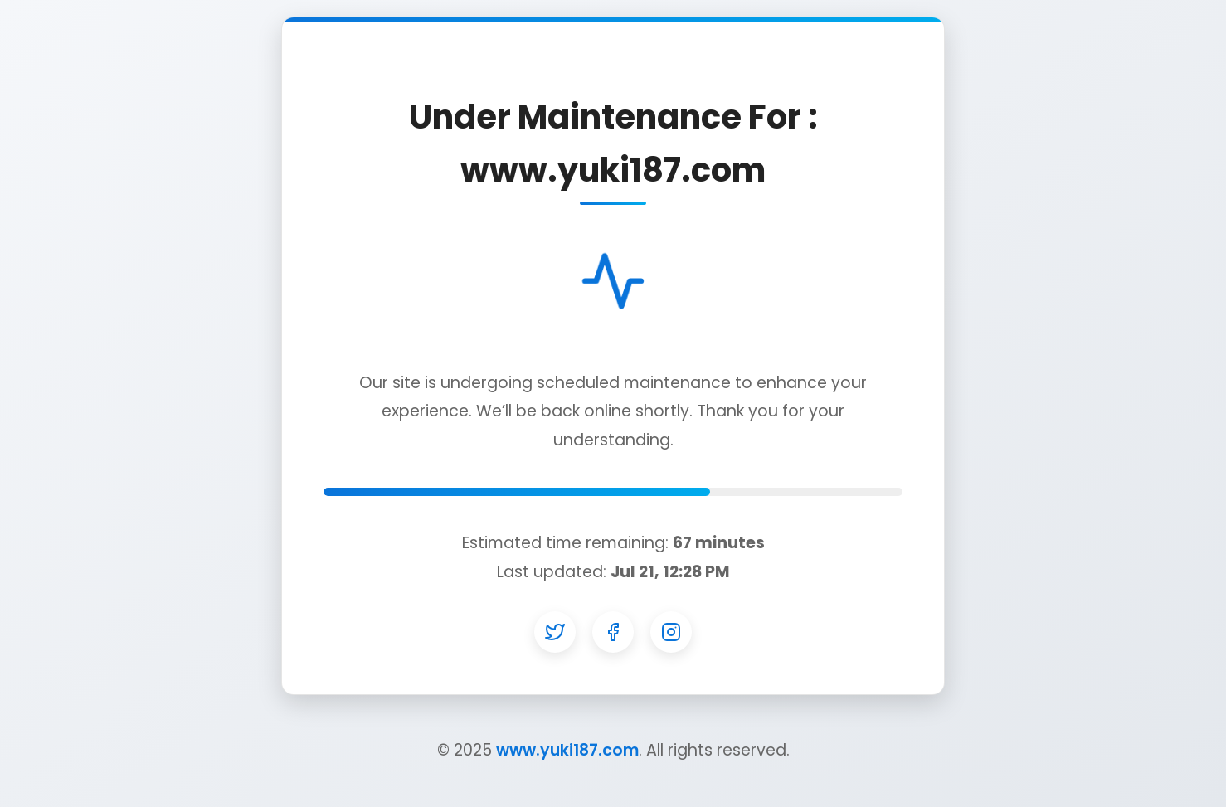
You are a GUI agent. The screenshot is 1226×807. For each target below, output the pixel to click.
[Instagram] (671, 632)
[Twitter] (555, 632)
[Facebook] (613, 632)
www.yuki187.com (567, 750)
